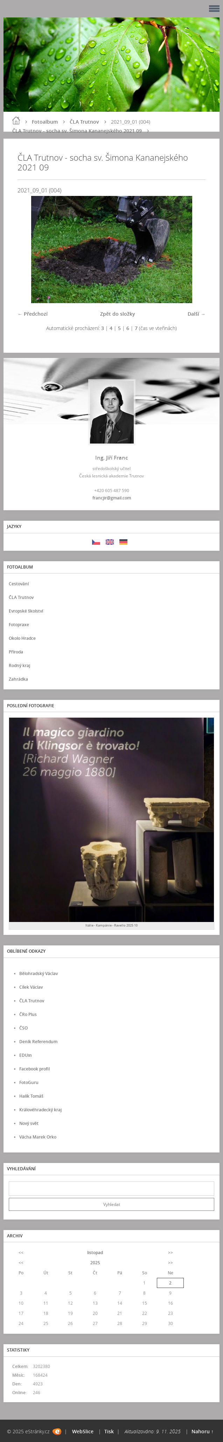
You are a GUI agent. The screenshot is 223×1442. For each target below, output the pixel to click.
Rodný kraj (19, 665)
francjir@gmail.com (111, 498)
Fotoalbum (45, 121)
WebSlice (82, 1431)
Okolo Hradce (22, 638)
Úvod (16, 120)
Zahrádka (18, 679)
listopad (95, 1253)
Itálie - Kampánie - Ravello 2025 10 (111, 925)
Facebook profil (34, 1069)
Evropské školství (26, 611)
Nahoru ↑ (202, 1431)
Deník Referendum (38, 1042)
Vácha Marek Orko (37, 1137)
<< (21, 1253)
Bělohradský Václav (38, 973)
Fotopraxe (19, 625)
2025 (95, 1263)
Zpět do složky (117, 313)
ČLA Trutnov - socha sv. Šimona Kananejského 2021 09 (77, 130)
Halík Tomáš (31, 1096)
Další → (196, 313)
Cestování (19, 584)
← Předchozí (33, 313)
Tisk (109, 1431)
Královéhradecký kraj (40, 1110)
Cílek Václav (31, 987)
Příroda (16, 652)
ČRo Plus (28, 1014)
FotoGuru (29, 1082)
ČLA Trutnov (84, 121)
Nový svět (29, 1123)
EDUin (25, 1055)
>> (170, 1253)
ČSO (23, 1028)
